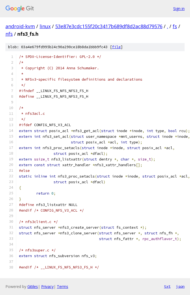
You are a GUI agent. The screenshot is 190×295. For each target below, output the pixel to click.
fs (175, 26)
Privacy (47, 286)
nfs (9, 34)
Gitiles (32, 286)
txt (167, 286)
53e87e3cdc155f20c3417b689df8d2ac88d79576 (108, 26)
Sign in (179, 8)
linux (45, 26)
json (180, 286)
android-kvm (20, 26)
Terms (62, 286)
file (116, 47)
